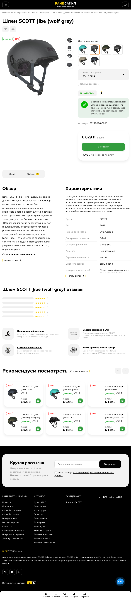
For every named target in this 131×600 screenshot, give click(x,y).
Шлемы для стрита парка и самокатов (73, 12)
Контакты (7, 526)
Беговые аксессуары (44, 542)
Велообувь (39, 526)
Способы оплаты (10, 514)
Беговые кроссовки (43, 534)
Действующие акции (12, 538)
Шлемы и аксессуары (40, 12)
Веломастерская (10, 522)
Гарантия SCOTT (74, 502)
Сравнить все (79, 371)
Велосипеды (40, 506)
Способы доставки (11, 510)
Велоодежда (40, 518)
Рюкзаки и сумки (42, 530)
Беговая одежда (42, 538)
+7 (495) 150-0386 (109, 496)
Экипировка (19, 12)
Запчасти (38, 514)
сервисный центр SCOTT (32, 557)
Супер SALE (40, 502)
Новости (6, 502)
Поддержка (8, 506)
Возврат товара (10, 518)
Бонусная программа (13, 534)
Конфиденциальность (13, 530)
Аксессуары (40, 510)
